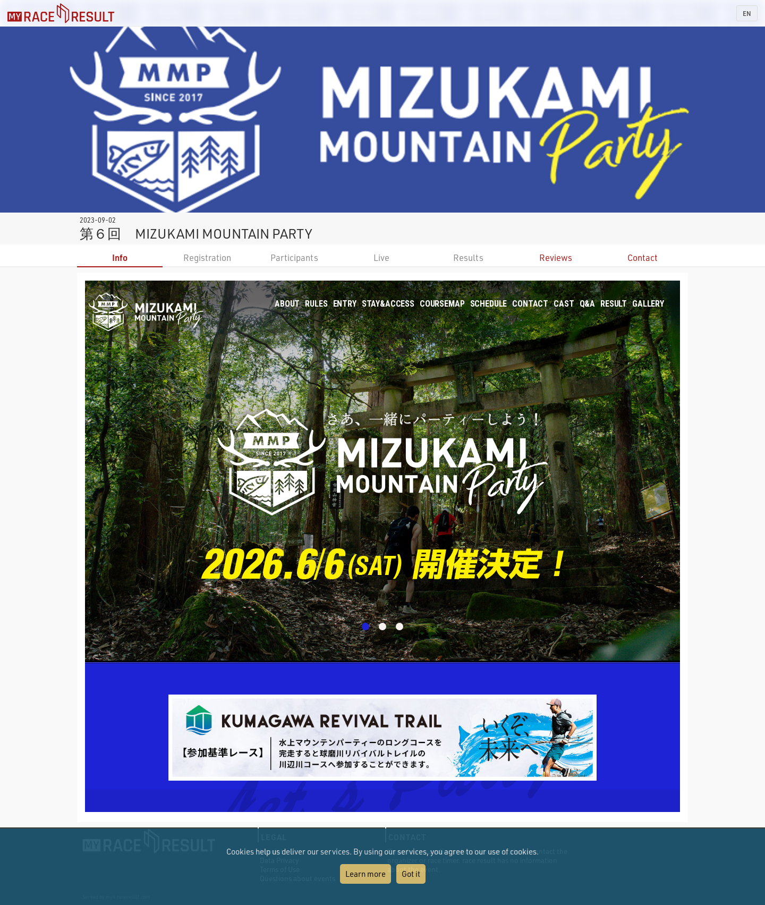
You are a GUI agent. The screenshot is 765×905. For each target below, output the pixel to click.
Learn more (365, 873)
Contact (642, 257)
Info (120, 257)
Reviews (555, 257)
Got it (411, 873)
